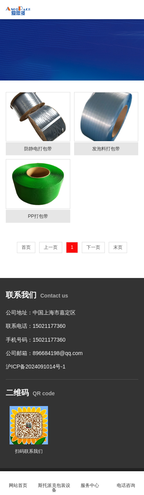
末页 (117, 247)
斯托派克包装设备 (54, 483)
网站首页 (18, 481)
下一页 (93, 247)
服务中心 (90, 481)
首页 (26, 247)
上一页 (51, 247)
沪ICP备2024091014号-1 (36, 366)
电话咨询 (126, 481)
